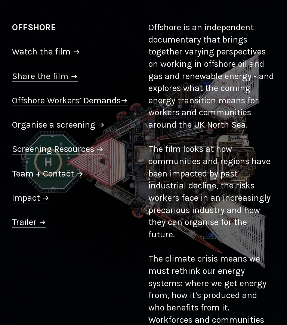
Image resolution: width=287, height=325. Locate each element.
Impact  (30, 198)
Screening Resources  (58, 149)
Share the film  (45, 76)
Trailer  (29, 222)
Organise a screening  (58, 125)
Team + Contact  (47, 174)
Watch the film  (46, 52)
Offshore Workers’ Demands (70, 101)
